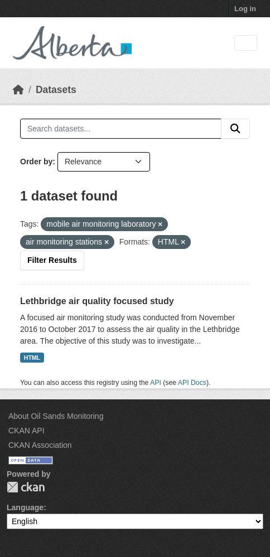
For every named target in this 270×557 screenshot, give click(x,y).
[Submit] (235, 129)
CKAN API (26, 430)
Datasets (56, 89)
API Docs (192, 383)
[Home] (18, 89)
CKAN (26, 487)
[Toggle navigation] (245, 43)
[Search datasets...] (120, 129)
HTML (32, 357)
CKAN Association (40, 445)
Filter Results (52, 260)
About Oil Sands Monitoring (55, 416)
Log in (245, 8)
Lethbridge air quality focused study (97, 301)
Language (25, 507)
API (155, 383)
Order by (36, 161)
